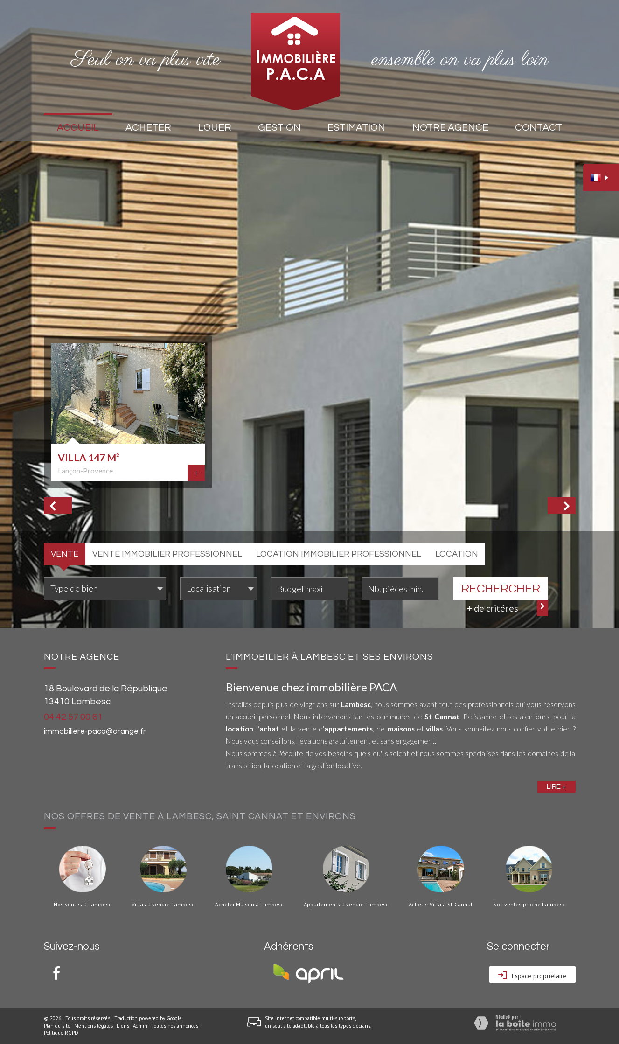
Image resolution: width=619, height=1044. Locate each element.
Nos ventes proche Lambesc (529, 904)
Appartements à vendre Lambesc (346, 904)
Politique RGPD (61, 1033)
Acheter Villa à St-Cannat (441, 904)
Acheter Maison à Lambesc (249, 904)
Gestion (279, 127)
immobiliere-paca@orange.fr (95, 731)
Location (456, 554)
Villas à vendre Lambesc (163, 904)
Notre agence (450, 127)
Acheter (148, 127)
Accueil (78, 127)
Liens (123, 1026)
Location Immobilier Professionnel (338, 554)
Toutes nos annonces (174, 1026)
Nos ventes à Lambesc (82, 904)
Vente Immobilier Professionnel (167, 554)
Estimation (356, 127)
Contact (538, 127)
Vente (64, 554)
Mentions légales (93, 1026)
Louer (214, 127)
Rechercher (500, 589)
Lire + (556, 786)
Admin (140, 1026)
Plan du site (57, 1026)
